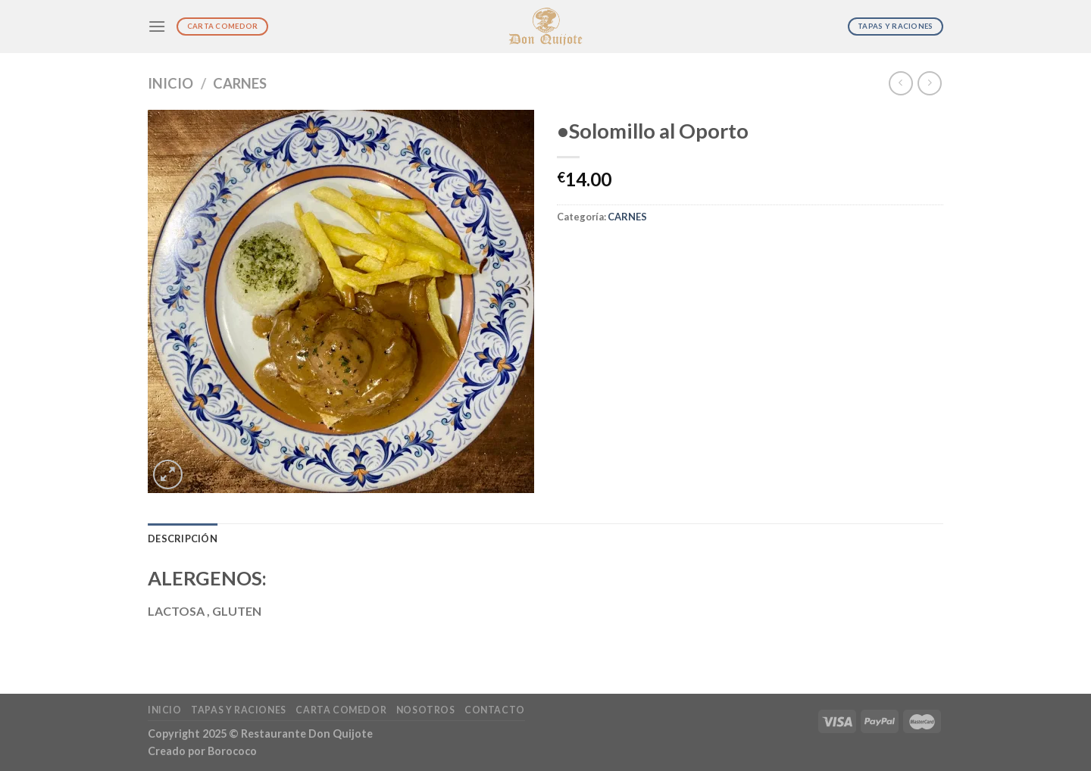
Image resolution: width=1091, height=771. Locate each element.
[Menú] (157, 26)
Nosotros (425, 710)
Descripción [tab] (182, 538)
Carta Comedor (340, 710)
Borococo (232, 750)
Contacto (494, 710)
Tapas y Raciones (238, 710)
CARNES (240, 83)
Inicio (170, 83)
